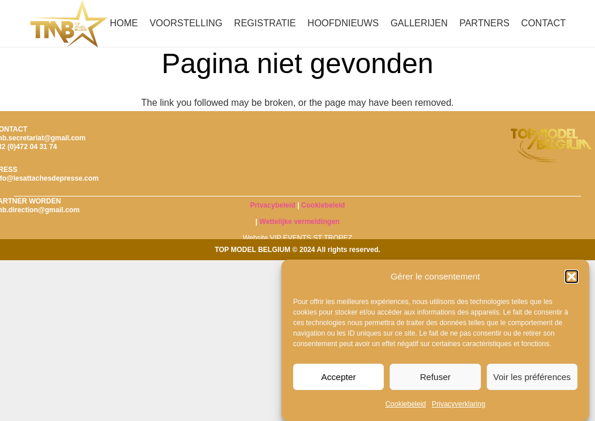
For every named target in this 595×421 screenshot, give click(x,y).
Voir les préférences (532, 377)
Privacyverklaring (458, 404)
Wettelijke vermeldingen (299, 222)
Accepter (338, 377)
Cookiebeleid (406, 404)
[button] (571, 276)
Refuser (435, 377)
